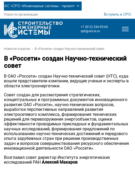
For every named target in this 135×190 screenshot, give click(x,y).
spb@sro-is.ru (90, 31)
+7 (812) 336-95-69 (94, 27)
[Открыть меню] (125, 29)
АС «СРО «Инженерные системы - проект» (42, 6)
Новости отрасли (17, 49)
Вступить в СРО (117, 14)
